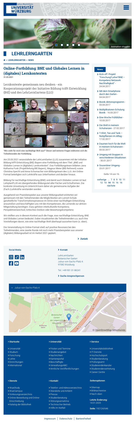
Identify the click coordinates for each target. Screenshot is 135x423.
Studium (13, 352)
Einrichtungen (15, 362)
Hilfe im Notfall (57, 408)
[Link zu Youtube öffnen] (16, 263)
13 (105, 182)
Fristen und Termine (59, 348)
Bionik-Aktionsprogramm (111, 102)
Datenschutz (65, 418)
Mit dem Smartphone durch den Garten (109, 92)
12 (101, 182)
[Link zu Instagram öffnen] (11, 257)
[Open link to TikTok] (16, 257)
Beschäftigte (56, 362)
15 (113, 182)
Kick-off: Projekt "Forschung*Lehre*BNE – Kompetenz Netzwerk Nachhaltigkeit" (112, 79)
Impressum (50, 418)
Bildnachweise (98, 390)
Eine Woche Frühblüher (110, 117)
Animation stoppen (120, 46)
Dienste (12, 381)
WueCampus (15, 391)
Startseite (13, 342)
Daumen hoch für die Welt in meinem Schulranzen (112, 145)
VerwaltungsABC (58, 365)
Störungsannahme (59, 401)
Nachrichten (56, 355)
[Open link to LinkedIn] (22, 257)
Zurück (84, 238)
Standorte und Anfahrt (60, 391)
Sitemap (95, 387)
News (31, 60)
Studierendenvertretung (102, 369)
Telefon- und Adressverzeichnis (65, 388)
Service (94, 342)
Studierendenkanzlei (101, 365)
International (15, 365)
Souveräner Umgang (109, 165)
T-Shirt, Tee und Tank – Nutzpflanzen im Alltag (111, 134)
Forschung (14, 355)
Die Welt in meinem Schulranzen (109, 127)
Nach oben (96, 394)
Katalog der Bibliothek (19, 404)
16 (117, 182)
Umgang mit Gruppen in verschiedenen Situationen (112, 156)
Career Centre (97, 372)
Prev (9, 33)
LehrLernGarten (32, 53)
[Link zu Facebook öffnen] (11, 263)
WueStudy (14, 388)
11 (124, 179)
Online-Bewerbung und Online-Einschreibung (24, 399)
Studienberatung (99, 359)
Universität (14, 348)
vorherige (101, 179)
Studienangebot (57, 352)
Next (125, 33)
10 (120, 179)
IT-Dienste (96, 352)
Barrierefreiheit (83, 418)
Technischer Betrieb (59, 404)
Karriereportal (56, 359)
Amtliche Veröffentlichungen (64, 369)
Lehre (11, 359)
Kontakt (64, 250)
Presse (53, 394)
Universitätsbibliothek (101, 348)
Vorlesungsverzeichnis (20, 394)
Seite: (93, 408)
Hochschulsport (98, 355)
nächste (111, 185)
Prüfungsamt (97, 362)
